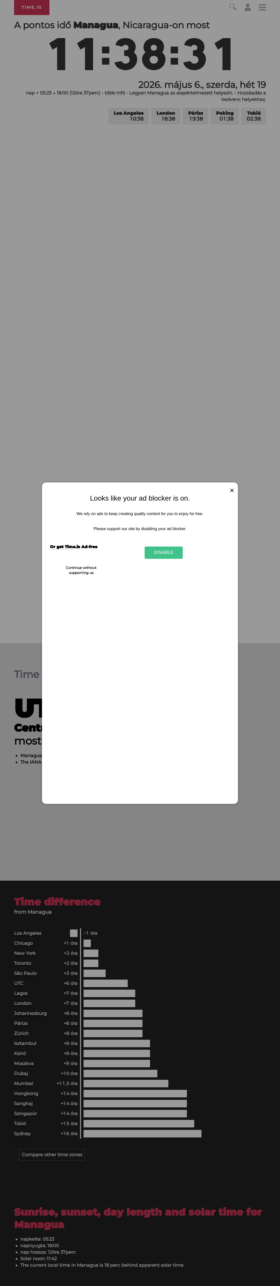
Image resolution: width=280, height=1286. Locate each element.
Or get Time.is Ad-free (73, 546)
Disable (164, 552)
